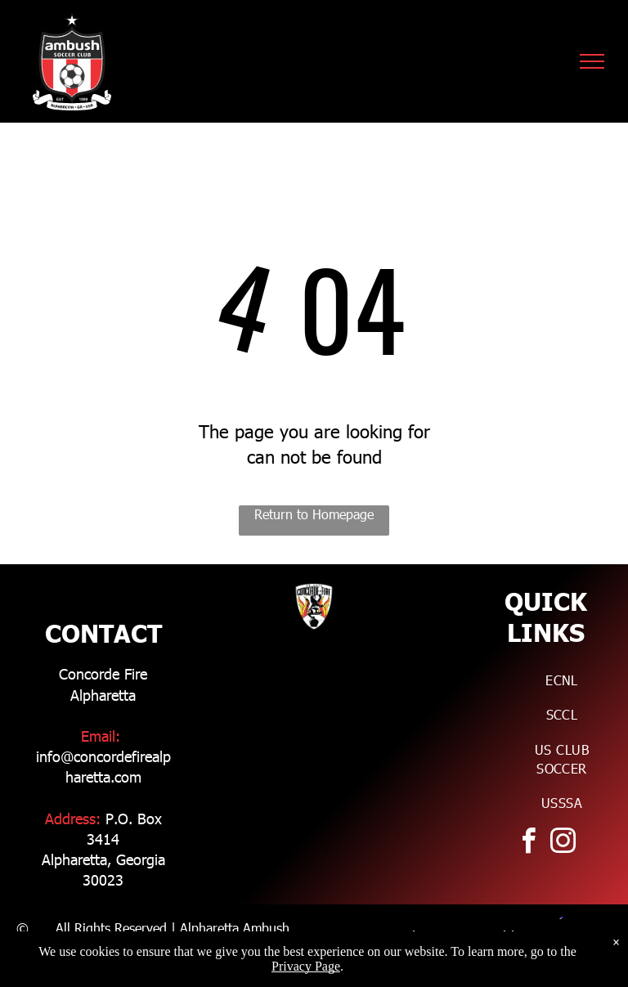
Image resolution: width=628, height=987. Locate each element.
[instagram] (562, 843)
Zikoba (505, 956)
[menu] (592, 61)
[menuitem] (562, 680)
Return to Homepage (314, 514)
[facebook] (528, 843)
